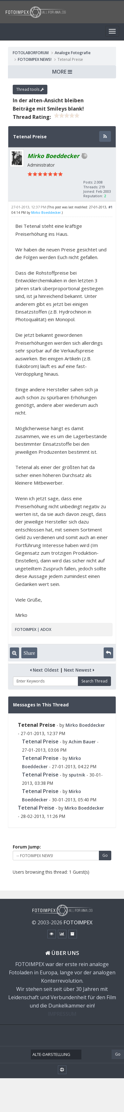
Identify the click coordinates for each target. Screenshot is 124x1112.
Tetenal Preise (40, 741)
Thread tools (30, 89)
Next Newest (79, 670)
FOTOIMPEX (25, 629)
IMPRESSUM (62, 1013)
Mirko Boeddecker (46, 212)
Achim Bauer (82, 742)
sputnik (77, 775)
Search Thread (94, 681)
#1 (110, 207)
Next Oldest (44, 670)
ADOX (45, 629)
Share (29, 652)
